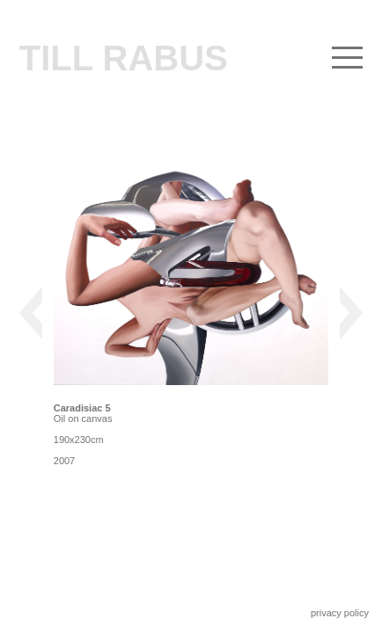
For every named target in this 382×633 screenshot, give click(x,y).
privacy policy (340, 613)
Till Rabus (123, 58)
